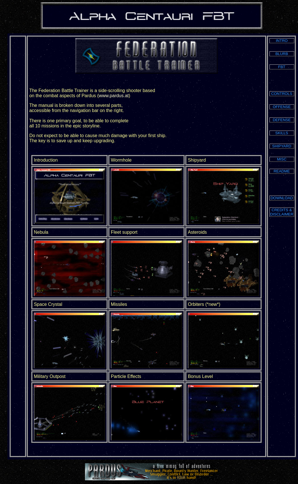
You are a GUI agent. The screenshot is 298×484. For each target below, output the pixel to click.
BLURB (281, 54)
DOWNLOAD (282, 198)
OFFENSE (282, 107)
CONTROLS (281, 93)
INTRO (281, 40)
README (281, 171)
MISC (281, 159)
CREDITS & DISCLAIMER (281, 212)
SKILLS (281, 133)
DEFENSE (282, 120)
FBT (281, 67)
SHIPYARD (281, 146)
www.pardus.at (114, 95)
